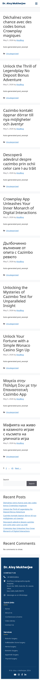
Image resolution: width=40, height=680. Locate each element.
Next (18, 468)
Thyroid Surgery (11, 659)
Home (7, 609)
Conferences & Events (13, 617)
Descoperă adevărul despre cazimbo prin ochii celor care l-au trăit (19, 161)
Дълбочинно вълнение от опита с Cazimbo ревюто (18, 250)
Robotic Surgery (11, 638)
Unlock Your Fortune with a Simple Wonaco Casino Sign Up (16, 343)
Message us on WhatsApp (17, 595)
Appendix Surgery (12, 655)
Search (6, 479)
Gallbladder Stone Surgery (15, 642)
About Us (8, 613)
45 (12, 468)
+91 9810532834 (13, 577)
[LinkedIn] (25, 674)
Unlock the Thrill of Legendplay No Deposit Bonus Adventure (19, 73)
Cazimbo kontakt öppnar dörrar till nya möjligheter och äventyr (18, 117)
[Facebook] (22, 674)
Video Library (10, 621)
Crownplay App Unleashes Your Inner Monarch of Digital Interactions (20, 205)
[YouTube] (15, 674)
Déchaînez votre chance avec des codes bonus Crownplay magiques (17, 26)
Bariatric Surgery (11, 651)
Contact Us (9, 625)
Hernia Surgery (10, 647)
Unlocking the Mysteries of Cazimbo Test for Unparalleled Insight (18, 296)
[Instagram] (19, 674)
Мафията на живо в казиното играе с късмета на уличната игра (19, 431)
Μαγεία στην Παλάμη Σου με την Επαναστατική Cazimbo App (20, 387)
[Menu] (36, 3)
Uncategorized (12, 53)
